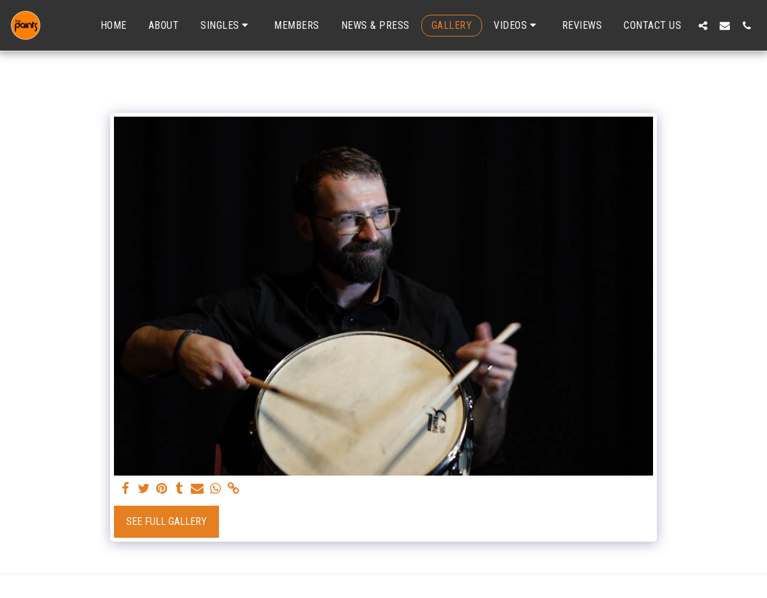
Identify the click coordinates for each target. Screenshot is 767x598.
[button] (226, 25)
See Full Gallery (166, 521)
